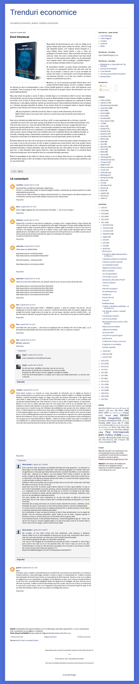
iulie (104, 240)
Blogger (73, 675)
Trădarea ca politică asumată (112, 262)
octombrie (106, 231)
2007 (103, 399)
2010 (103, 390)
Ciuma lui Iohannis (108, 283)
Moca (18, 207)
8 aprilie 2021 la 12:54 (29, 568)
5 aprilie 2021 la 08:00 (40, 464)
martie (105, 351)
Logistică (103, 193)
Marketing (103, 175)
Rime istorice (106, 251)
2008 (103, 396)
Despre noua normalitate (111, 327)
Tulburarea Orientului (109, 330)
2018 (103, 366)
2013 (103, 381)
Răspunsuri (22, 351)
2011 (103, 387)
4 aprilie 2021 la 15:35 (31, 220)
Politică (102, 100)
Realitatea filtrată (108, 303)
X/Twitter (103, 41)
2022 (103, 219)
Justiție (102, 190)
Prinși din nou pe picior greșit (112, 335)
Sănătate (103, 131)
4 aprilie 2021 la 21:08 (32, 279)
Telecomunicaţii (105, 160)
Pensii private (105, 167)
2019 (103, 364)
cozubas (19, 390)
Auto (102, 144)
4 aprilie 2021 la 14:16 (28, 207)
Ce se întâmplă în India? (110, 265)
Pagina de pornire (50, 637)
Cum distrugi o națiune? (110, 316)
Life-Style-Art (104, 185)
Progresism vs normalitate (111, 344)
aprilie (105, 249)
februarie (106, 354)
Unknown (19, 220)
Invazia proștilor (108, 332)
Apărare (103, 180)
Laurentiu (19, 185)
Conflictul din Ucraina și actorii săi (114, 341)
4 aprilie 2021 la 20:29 (32, 246)
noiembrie (106, 228)
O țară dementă (105, 71)
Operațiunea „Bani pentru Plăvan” (113, 280)
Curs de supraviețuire (109, 274)
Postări (103, 86)
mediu (102, 198)
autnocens (20, 246)
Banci (102, 110)
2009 (103, 393)
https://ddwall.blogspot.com (108, 55)
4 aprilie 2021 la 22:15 (27, 305)
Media (102, 152)
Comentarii (105, 90)
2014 (103, 378)
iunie (104, 243)
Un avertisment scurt (109, 291)
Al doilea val (106, 294)
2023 (103, 216)
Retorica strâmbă (108, 271)
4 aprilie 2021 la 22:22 (27, 324)
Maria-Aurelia (27, 464)
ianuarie (106, 357)
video (102, 126)
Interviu (103, 188)
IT (101, 123)
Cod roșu (105, 286)
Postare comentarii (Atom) (29, 640)
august (105, 237)
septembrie (107, 234)
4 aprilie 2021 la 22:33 (27, 340)
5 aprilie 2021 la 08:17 (40, 530)
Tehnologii (104, 157)
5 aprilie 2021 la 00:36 (35, 355)
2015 (103, 375)
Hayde (24, 355)
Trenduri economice (43, 12)
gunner (18, 568)
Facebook (103, 44)
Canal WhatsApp (106, 36)
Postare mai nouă (17, 637)
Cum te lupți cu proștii (109, 277)
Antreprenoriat (105, 178)
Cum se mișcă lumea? (109, 319)
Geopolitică (104, 108)
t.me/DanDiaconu (64, 633)
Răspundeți (20, 200)
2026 (103, 208)
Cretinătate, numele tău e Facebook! (114, 259)
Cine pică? (105, 300)
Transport (104, 162)
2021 (103, 222)
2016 (103, 372)
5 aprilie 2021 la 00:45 (35, 365)
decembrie (106, 225)
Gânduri (103, 103)
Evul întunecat (107, 338)
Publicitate (104, 172)
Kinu (17, 305)
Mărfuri (102, 139)
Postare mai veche (84, 637)
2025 (103, 210)
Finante (103, 113)
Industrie (103, 134)
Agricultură (104, 147)
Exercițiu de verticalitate (108, 69)
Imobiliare (104, 136)
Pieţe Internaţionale (107, 105)
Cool (102, 183)
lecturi (102, 149)
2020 (103, 361)
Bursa (102, 116)
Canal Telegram (105, 38)
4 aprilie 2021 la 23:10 (30, 390)
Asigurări (103, 165)
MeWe (102, 46)
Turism (103, 170)
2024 (103, 214)
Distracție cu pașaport (110, 289)
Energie (103, 129)
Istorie (102, 154)
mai (104, 246)
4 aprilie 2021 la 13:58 (31, 185)
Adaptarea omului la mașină (112, 268)
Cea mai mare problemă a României (112, 74)
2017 (103, 370)
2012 (103, 384)
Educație (103, 196)
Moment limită (105, 76)
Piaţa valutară (105, 121)
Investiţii (103, 118)
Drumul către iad (108, 297)
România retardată (108, 347)
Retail (102, 141)
